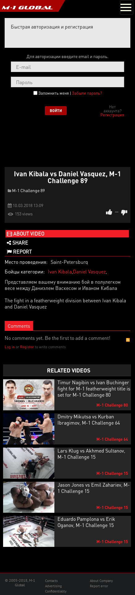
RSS (127, 339)
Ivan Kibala (60, 271)
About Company (101, 581)
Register (27, 347)
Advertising (53, 586)
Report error (99, 586)
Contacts (51, 581)
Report (19, 251)
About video (25, 233)
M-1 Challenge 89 (28, 190)
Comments (19, 326)
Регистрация (112, 114)
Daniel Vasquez (89, 271)
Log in (10, 347)
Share (17, 242)
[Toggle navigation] (126, 7)
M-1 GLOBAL (27, 7)
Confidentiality (55, 591)
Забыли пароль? (87, 93)
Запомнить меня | (70, 93)
